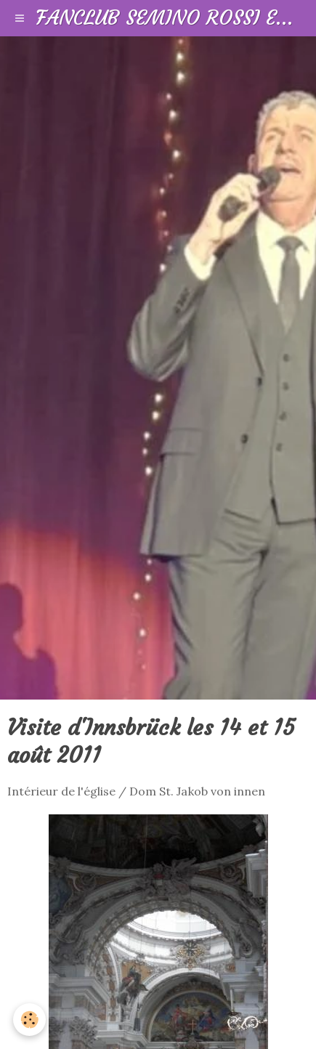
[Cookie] (29, 1019)
